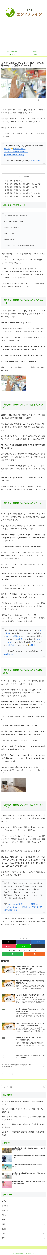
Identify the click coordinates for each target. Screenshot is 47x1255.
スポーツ (23, 1209)
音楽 (23, 1236)
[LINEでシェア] (23, 946)
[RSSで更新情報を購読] (34, 953)
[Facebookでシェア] (23, 941)
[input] (23, 1086)
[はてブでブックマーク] (38, 941)
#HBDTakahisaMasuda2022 (18, 152)
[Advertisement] (23, 37)
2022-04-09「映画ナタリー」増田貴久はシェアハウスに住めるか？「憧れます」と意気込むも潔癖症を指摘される (23, 907)
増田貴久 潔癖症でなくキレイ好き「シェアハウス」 (24, 196)
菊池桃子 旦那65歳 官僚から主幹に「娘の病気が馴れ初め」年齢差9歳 (23, 1109)
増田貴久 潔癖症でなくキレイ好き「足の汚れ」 (23, 187)
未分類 (23, 1227)
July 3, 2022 (35, 161)
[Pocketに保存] (9, 946)
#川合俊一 (12, 645)
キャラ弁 (23, 1204)
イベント (23, 1199)
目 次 (20, 176)
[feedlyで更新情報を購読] (12, 953)
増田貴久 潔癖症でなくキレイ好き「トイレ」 (22, 190)
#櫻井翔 (32, 645)
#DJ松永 (19, 639)
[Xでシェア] (9, 941)
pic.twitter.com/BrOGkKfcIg (14, 155)
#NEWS (7, 149)
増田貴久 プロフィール (15, 181)
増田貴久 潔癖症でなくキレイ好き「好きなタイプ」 (24, 184)
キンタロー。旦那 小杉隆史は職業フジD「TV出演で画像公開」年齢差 (23, 1124)
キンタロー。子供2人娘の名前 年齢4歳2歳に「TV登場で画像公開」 (23, 1132)
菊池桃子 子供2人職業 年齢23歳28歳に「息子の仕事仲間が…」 (22, 1101)
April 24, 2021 (9, 654)
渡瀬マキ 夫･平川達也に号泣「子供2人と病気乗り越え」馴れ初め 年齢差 (23, 1117)
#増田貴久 (16, 636)
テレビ (23, 1213)
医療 (23, 1218)
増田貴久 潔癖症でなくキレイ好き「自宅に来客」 (23, 193)
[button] (38, 946)
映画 (23, 1223)
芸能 (23, 1232)
